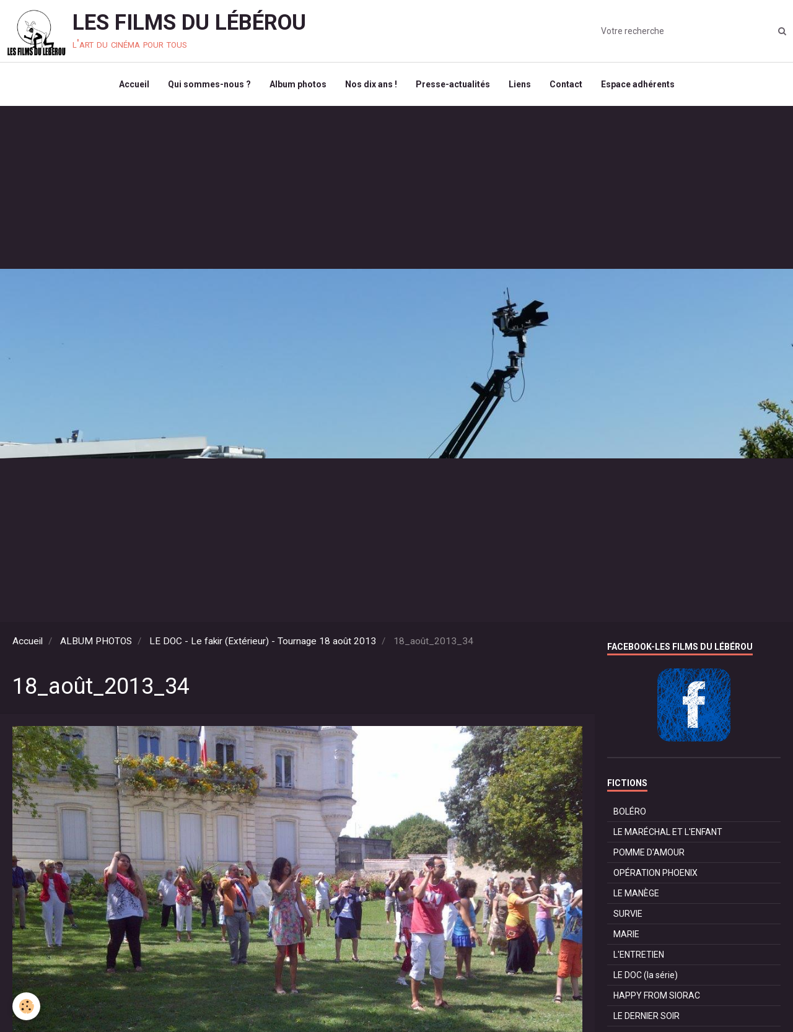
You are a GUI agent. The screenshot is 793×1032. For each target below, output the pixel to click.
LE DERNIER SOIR (646, 1016)
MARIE (626, 934)
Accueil (134, 84)
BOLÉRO (629, 811)
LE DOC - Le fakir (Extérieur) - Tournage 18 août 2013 (262, 641)
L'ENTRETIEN (638, 955)
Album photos (297, 84)
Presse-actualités (453, 84)
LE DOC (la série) (645, 975)
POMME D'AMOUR (649, 852)
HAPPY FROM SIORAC (656, 995)
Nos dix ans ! (371, 84)
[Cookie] (26, 1006)
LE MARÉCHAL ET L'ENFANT (667, 832)
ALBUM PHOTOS (96, 641)
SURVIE (627, 914)
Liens (520, 84)
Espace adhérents (638, 84)
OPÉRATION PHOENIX (655, 873)
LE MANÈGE (636, 893)
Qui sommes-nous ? (209, 84)
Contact (566, 84)
